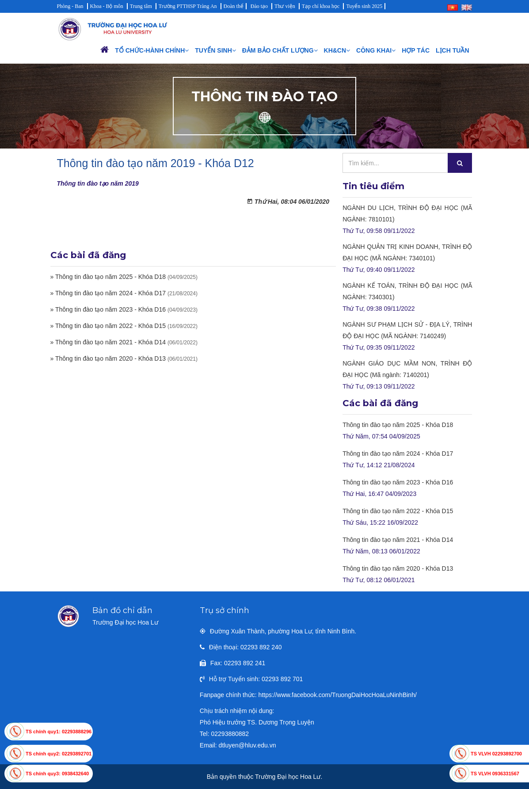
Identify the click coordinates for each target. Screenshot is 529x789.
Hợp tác (416, 50)
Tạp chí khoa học (321, 6)
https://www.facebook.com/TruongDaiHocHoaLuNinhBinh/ (338, 694)
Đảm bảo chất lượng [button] (280, 50)
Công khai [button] (376, 50)
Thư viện (284, 6)
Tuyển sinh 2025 (364, 6)
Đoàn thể (234, 6)
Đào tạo (259, 6)
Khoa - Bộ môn (106, 6)
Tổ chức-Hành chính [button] (152, 50)
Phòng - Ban (70, 6)
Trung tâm (141, 6)
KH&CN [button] (337, 50)
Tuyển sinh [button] (215, 50)
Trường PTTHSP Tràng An (188, 6)
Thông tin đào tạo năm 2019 (98, 183)
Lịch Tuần (452, 50)
